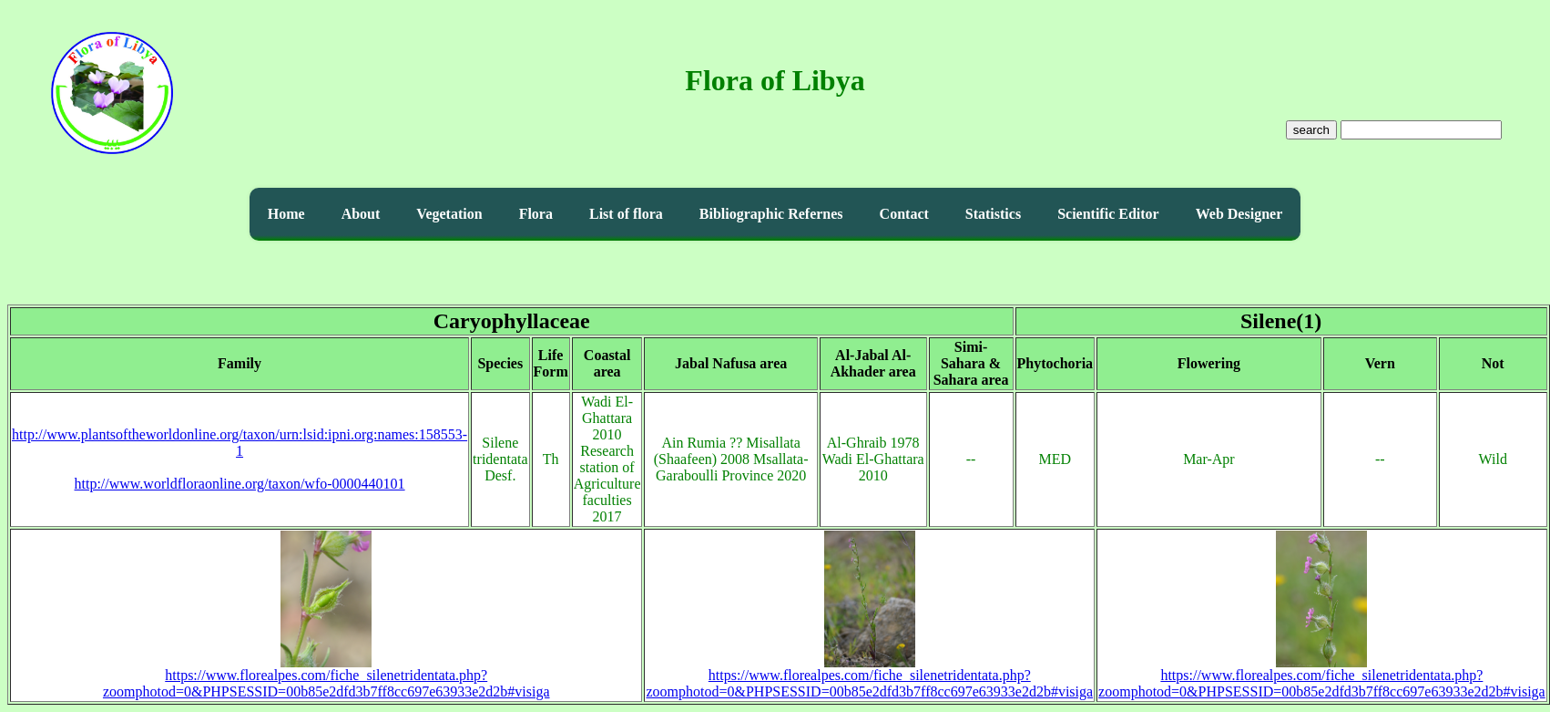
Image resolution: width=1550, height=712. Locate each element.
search (1311, 130)
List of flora (626, 214)
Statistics (993, 214)
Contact (904, 214)
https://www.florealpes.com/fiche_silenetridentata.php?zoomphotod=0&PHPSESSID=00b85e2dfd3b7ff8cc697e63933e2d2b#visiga (326, 677)
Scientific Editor (1108, 214)
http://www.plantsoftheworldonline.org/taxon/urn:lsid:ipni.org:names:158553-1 (239, 443)
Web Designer (1239, 214)
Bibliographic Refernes (771, 214)
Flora (536, 214)
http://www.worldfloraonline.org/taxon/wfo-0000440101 (240, 483)
